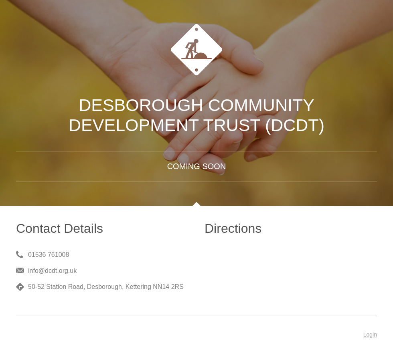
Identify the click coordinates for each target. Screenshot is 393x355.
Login (370, 334)
